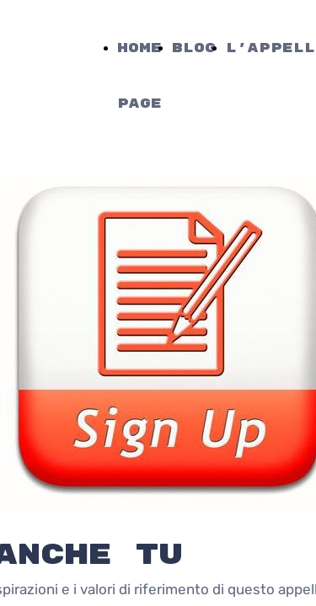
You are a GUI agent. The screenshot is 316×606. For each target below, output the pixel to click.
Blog (194, 48)
